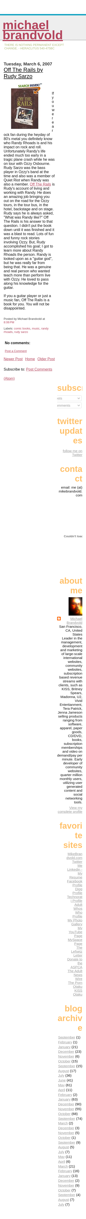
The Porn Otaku (75, 984)
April (61, 1090)
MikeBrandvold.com (74, 856)
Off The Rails (40, 184)
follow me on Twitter (72, 453)
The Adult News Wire (75, 975)
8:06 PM (9, 322)
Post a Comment (16, 351)
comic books (22, 328)
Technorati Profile (74, 899)
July (61, 1075)
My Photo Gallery (75, 922)
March (63, 1123)
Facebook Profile (74, 883)
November (66, 1056)
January (64, 1047)
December (66, 1051)
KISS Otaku (77, 992)
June (62, 1080)
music (35, 328)
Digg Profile (77, 891)
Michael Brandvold (33, 30)
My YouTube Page (75, 932)
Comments (60, 405)
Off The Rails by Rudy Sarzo (23, 73)
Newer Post (13, 359)
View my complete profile (70, 810)
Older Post (46, 359)
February (65, 1042)
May (61, 1085)
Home (30, 359)
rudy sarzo (21, 332)
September (66, 1037)
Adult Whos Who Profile (77, 910)
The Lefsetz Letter (76, 951)
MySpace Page (75, 942)
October (64, 1061)
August (63, 1071)
